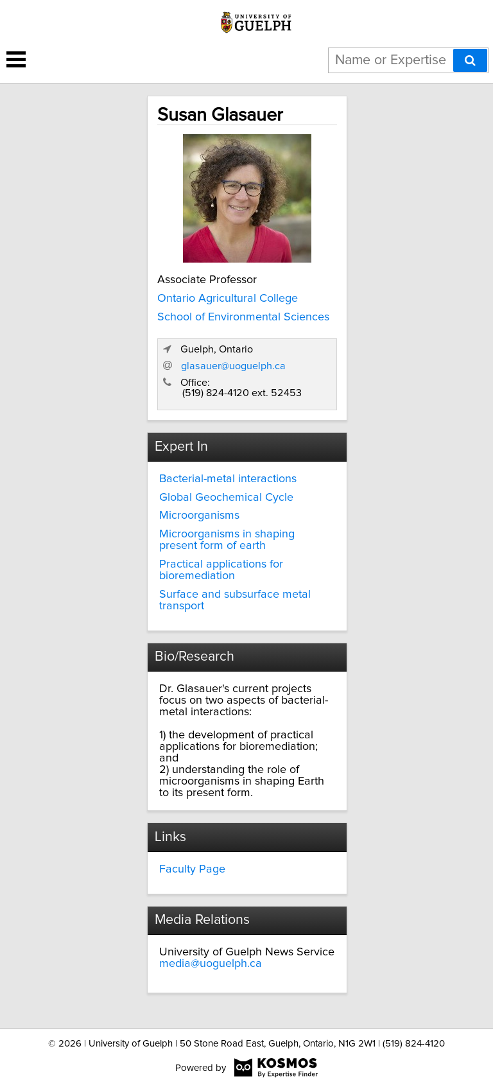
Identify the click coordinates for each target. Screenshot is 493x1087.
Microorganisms (199, 515)
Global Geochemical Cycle (226, 497)
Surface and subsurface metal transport (235, 600)
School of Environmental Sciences (243, 317)
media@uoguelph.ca (210, 964)
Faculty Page (192, 869)
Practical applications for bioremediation (221, 570)
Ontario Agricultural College (227, 298)
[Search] (470, 60)
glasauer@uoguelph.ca (233, 366)
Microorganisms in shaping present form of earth (227, 540)
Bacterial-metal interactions (228, 479)
